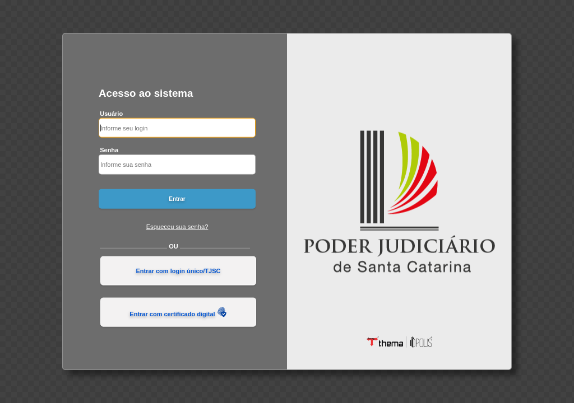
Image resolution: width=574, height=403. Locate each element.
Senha (109, 150)
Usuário (111, 113)
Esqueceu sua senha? (177, 226)
